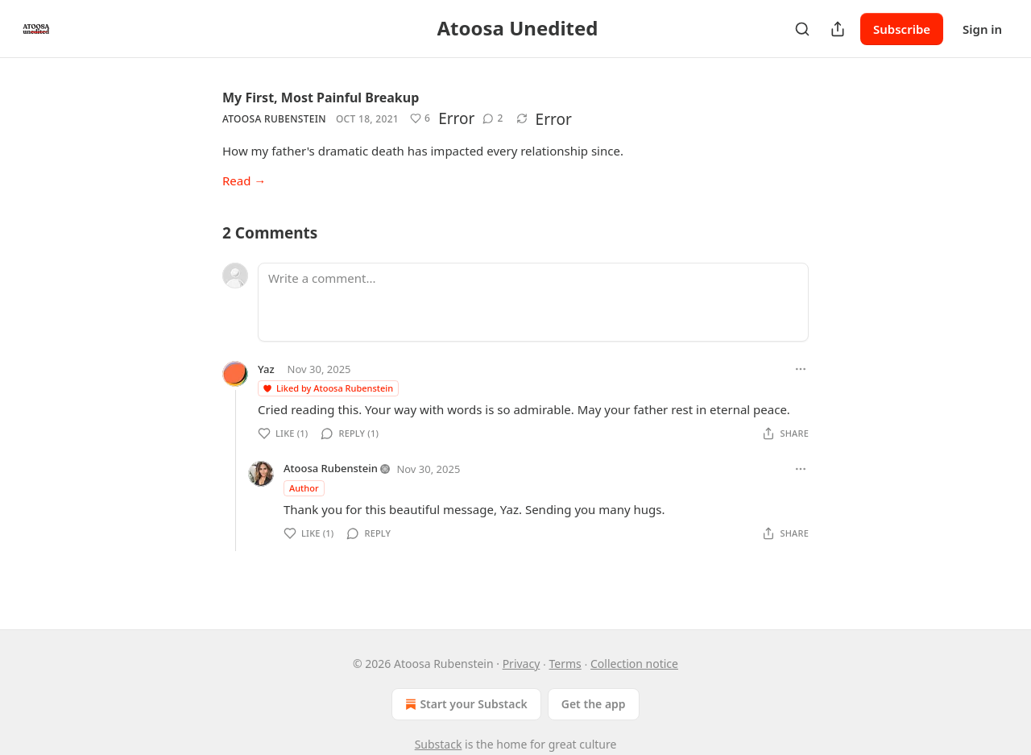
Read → (244, 180)
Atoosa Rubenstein (274, 119)
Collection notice (634, 663)
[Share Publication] (838, 29)
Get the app (593, 703)
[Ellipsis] (801, 369)
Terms (565, 663)
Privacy (521, 663)
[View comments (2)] (492, 118)
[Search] (802, 29)
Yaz (266, 369)
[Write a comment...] (533, 302)
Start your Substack (464, 704)
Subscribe (901, 29)
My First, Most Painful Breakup (320, 97)
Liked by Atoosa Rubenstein (327, 388)
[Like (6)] (420, 118)
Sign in (982, 29)
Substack (438, 744)
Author (304, 488)
